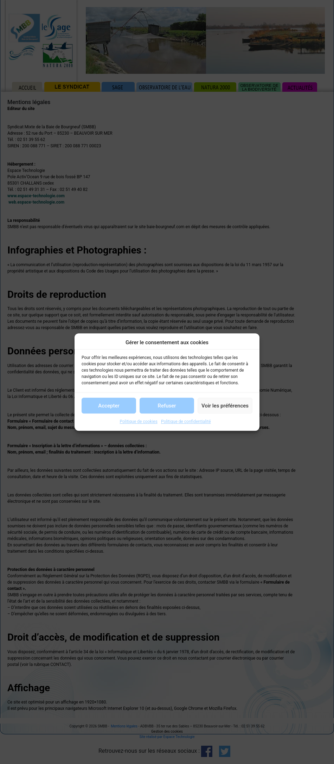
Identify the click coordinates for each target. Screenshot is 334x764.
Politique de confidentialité (186, 421)
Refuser (167, 406)
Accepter (108, 406)
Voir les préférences (225, 406)
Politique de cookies (139, 421)
